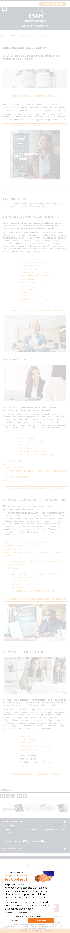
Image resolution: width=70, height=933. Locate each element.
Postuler (47, 931)
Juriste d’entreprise (12, 461)
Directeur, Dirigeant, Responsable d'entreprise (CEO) (35, 574)
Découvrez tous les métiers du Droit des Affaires (36, 489)
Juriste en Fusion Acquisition (16, 480)
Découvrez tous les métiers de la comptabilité (36, 774)
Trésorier (24, 292)
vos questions (22, 865)
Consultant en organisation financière (35, 299)
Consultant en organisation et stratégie (21, 546)
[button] (5, 929)
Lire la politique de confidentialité (16, 913)
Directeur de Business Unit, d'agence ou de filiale (25, 542)
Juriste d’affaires (24, 448)
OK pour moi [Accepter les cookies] (41, 921)
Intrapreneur (13, 568)
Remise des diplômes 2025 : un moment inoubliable (25, 841)
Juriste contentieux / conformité (31, 441)
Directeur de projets (21, 581)
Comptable (25, 736)
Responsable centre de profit (25, 584)
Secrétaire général (28, 289)
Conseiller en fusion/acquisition (33, 272)
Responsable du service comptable (35, 746)
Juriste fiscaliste (11, 464)
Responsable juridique (13, 467)
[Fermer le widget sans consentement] (14, 872)
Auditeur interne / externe (31, 266)
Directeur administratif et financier (34, 276)
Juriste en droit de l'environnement (32, 451)
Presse (36, 865)
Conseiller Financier (28, 295)
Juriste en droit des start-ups (17, 477)
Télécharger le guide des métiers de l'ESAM (35, 96)
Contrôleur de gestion (29, 269)
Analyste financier (27, 259)
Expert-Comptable (28, 739)
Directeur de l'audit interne (31, 282)
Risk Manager (26, 285)
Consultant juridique (25, 438)
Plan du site (58, 916)
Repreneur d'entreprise (23, 577)
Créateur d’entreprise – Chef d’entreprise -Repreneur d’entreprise (36, 561)
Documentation (35, 931)
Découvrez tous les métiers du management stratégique (36, 599)
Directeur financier (27, 279)
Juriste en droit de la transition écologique (35, 454)
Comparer (23, 931)
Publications (50, 865)
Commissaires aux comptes (32, 742)
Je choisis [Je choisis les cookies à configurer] (15, 921)
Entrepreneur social (16, 565)
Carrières (14, 35)
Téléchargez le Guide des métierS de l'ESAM (35, 126)
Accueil (4, 35)
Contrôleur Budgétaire (29, 749)
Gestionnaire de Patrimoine (31, 302)
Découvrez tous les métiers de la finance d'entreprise (36, 311)
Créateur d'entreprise (13, 549)
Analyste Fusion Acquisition (32, 262)
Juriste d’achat (23, 444)
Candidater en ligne (52, 4)
